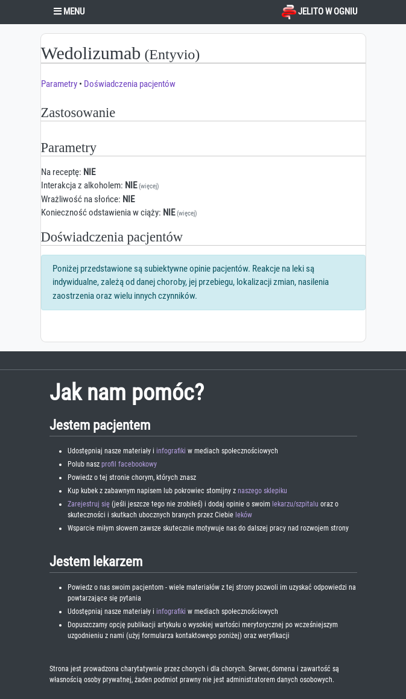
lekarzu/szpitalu (295, 504)
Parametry (59, 83)
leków (243, 515)
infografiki (171, 451)
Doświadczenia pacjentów (130, 83)
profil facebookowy (129, 464)
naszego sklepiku (262, 491)
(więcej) (149, 186)
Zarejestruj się (89, 504)
